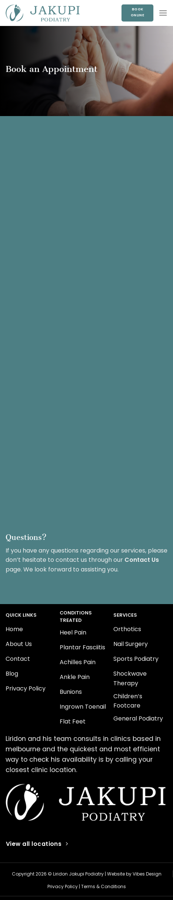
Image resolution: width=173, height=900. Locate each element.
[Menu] (163, 13)
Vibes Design (147, 874)
